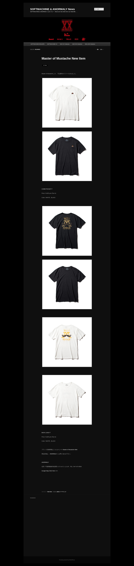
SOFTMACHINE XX (52, 44)
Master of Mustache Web (70, 449)
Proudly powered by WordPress (67, 560)
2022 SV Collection (65, 44)
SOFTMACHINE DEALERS (37, 44)
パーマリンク (63, 491)
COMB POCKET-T (47, 189)
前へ (97, 49)
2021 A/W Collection (90, 44)
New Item (49, 491)
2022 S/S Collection (77, 44)
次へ (102, 49)
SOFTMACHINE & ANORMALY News (52, 9)
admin (58, 491)
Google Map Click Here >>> (50, 471)
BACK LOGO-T (46, 432)
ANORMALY (53, 454)
